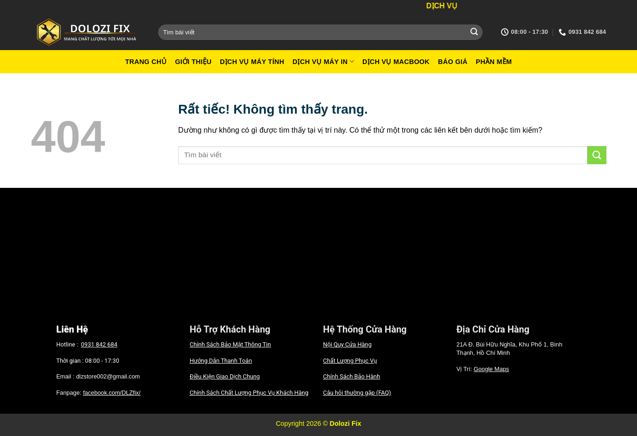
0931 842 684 (99, 344)
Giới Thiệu (193, 61)
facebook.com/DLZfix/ (112, 392)
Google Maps (491, 368)
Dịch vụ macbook (396, 61)
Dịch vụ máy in (323, 61)
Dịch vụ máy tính (252, 61)
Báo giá (453, 61)
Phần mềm (494, 61)
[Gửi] (474, 32)
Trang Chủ (146, 61)
